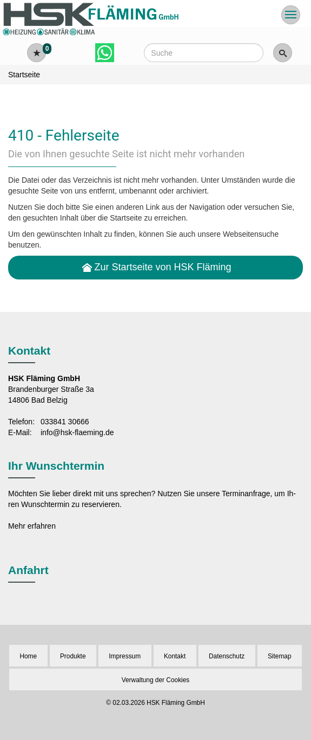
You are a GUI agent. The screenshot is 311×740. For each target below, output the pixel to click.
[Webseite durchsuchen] (203, 52)
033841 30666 (65, 421)
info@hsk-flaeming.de (77, 432)
